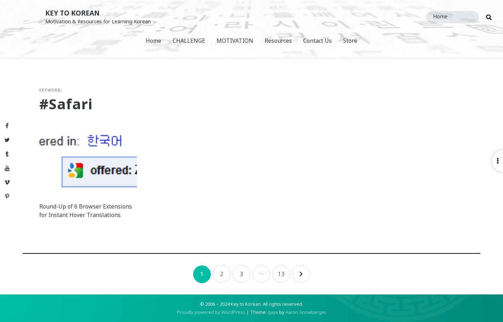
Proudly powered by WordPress (211, 312)
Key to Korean (72, 13)
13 (281, 274)
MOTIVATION (234, 41)
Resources (278, 41)
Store (350, 41)
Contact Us (317, 41)
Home (153, 41)
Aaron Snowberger (305, 312)
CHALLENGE (189, 41)
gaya (273, 312)
